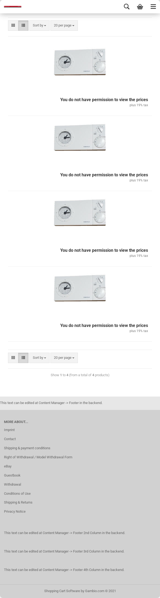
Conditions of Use (17, 494)
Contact (10, 439)
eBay (7, 466)
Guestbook (12, 475)
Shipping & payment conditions (27, 448)
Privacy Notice (15, 511)
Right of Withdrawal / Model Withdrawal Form (38, 457)
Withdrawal (12, 484)
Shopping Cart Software (62, 591)
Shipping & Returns (18, 502)
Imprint (9, 430)
